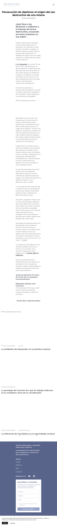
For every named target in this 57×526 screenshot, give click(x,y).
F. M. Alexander (21, 64)
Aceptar (5, 523)
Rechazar (12, 523)
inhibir (24, 240)
